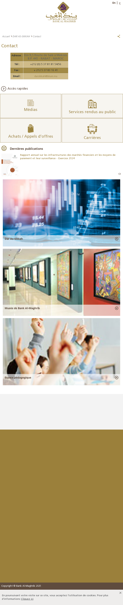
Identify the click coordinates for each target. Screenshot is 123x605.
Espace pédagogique (18, 377)
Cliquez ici (27, 599)
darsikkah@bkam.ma (45, 76)
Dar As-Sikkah (14, 239)
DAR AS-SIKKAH (21, 36)
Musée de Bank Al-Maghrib (22, 308)
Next (120, 174)
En (114, 2)
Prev (119, 174)
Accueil (6, 36)
